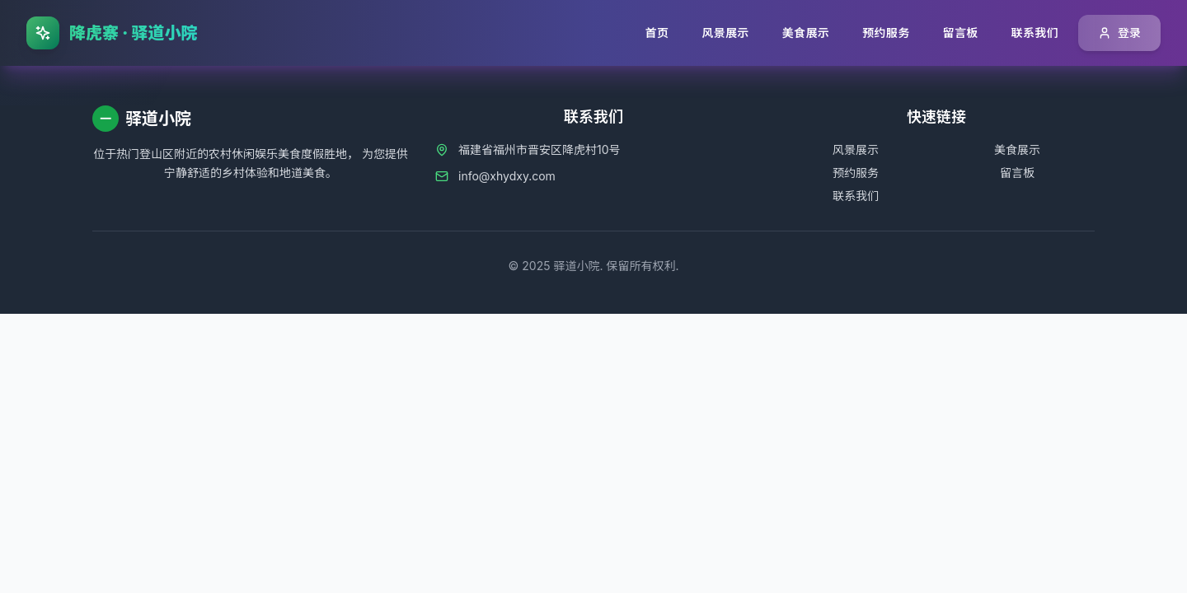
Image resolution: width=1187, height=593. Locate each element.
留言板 (1017, 173)
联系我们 (856, 196)
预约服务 (856, 173)
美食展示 (1017, 149)
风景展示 (856, 149)
